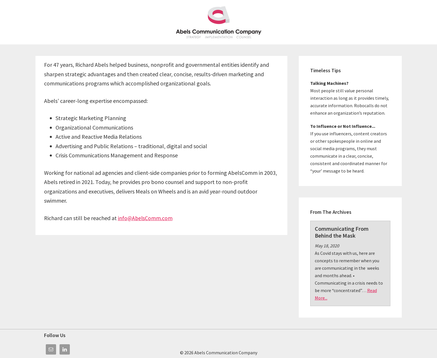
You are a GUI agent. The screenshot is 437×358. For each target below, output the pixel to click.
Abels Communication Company (219, 22)
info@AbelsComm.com (145, 218)
